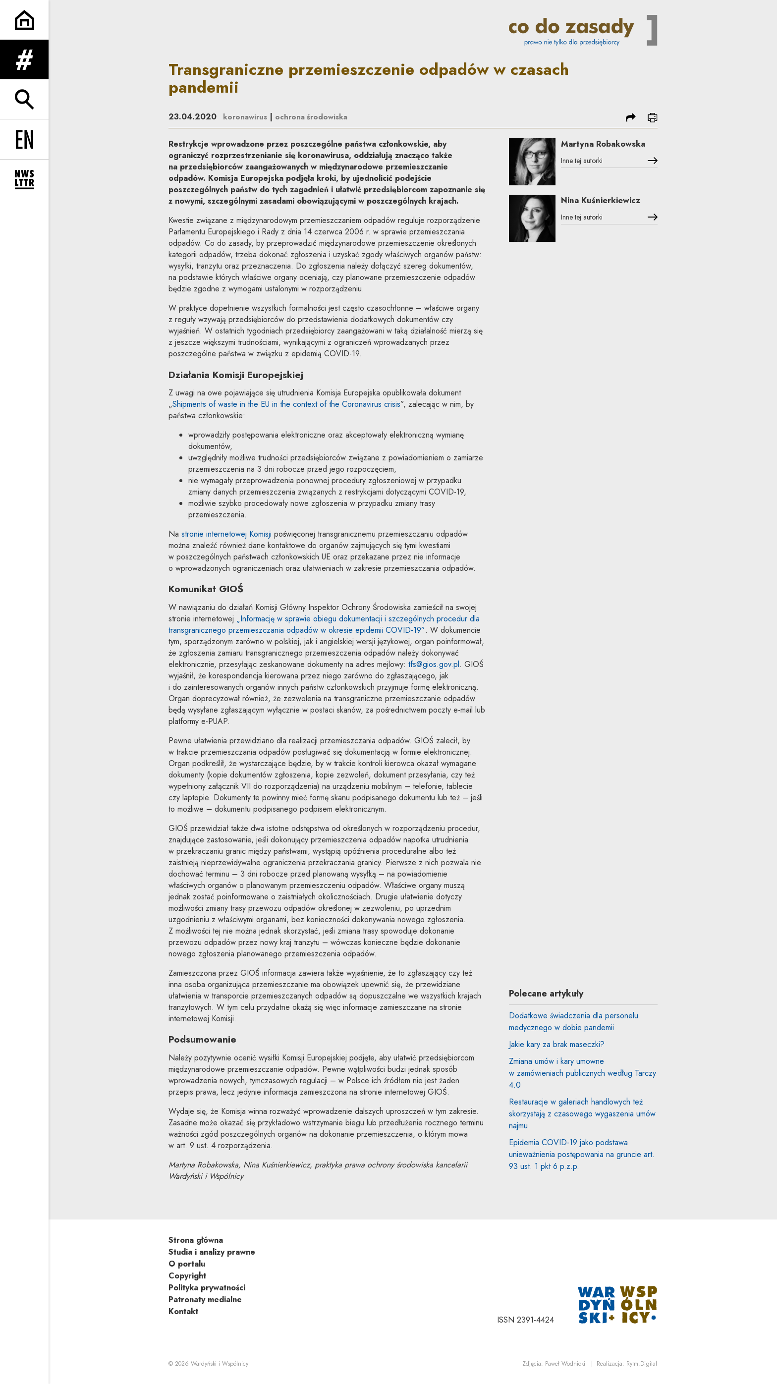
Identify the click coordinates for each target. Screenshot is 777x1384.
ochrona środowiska (315, 116)
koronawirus (246, 116)
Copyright (187, 1275)
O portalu (186, 1264)
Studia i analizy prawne (211, 1252)
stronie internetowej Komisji (226, 534)
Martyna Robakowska (594, 150)
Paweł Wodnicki (565, 1364)
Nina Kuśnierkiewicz (609, 205)
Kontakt (183, 1311)
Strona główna (195, 1240)
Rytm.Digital (641, 1364)
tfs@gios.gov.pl (433, 664)
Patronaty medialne (205, 1299)
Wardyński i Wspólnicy (219, 1364)
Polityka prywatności (206, 1287)
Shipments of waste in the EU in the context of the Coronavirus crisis (286, 404)
